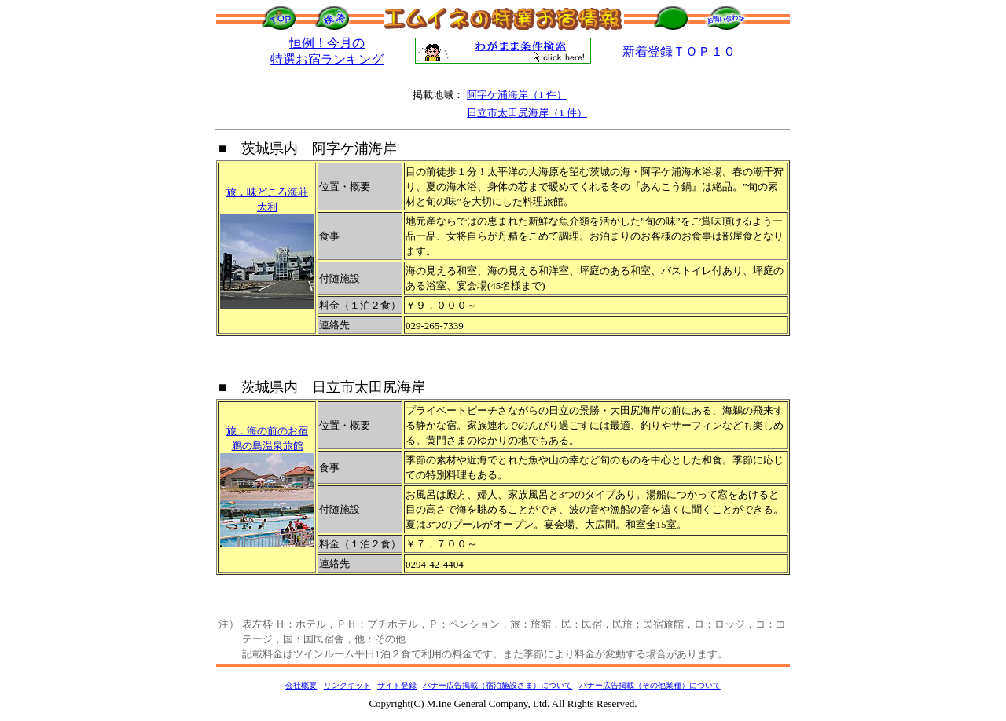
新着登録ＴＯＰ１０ (679, 51)
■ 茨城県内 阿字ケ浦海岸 (307, 148)
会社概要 (301, 685)
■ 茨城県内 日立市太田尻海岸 (321, 387)
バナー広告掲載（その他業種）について (650, 685)
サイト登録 (397, 685)
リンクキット (347, 685)
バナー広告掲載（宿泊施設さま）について (497, 685)
